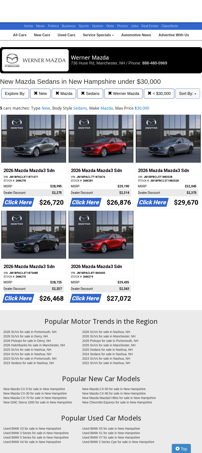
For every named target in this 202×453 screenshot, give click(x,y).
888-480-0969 (154, 63)
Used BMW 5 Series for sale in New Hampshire (36, 437)
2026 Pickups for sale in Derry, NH (27, 341)
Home (28, 26)
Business (69, 26)
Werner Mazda (123, 93)
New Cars (42, 35)
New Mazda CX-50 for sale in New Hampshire (114, 389)
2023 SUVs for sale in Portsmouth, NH (29, 358)
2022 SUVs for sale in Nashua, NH (106, 363)
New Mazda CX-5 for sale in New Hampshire (34, 389)
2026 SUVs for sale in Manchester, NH (109, 336)
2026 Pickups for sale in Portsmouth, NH (110, 341)
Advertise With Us (174, 35)
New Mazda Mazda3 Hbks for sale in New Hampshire (119, 398)
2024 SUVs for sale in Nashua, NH (27, 354)
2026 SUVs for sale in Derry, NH (25, 336)
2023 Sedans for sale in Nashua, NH (28, 363)
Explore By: (15, 93)
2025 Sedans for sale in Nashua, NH (107, 349)
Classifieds (170, 26)
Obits (110, 26)
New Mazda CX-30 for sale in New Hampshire (35, 393)
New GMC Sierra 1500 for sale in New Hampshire (37, 402)
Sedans (90, 93)
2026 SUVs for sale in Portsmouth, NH (29, 332)
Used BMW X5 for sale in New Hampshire (111, 428)
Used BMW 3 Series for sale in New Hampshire (36, 433)
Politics (53, 26)
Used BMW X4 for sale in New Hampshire (32, 442)
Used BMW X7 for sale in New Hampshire (111, 437)
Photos (123, 26)
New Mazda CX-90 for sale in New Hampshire (114, 393)
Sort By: (187, 93)
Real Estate (150, 26)
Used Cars (66, 35)
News (40, 26)
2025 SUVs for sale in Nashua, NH (27, 349)
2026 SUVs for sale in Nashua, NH (106, 332)
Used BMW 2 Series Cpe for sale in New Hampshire (118, 442)
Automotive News (136, 35)
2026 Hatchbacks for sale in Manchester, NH (34, 345)
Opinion (98, 26)
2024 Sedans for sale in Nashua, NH (107, 354)
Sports (84, 26)
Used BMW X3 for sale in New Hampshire (32, 428)
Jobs (135, 26)
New (40, 93)
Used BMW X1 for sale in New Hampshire (111, 433)
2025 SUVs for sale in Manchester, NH (109, 345)
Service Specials (98, 35)
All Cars (19, 35)
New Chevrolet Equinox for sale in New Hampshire (117, 402)
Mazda (63, 93)
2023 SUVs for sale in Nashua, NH (106, 358)
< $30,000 (159, 93)
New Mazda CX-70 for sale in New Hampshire (35, 398)
